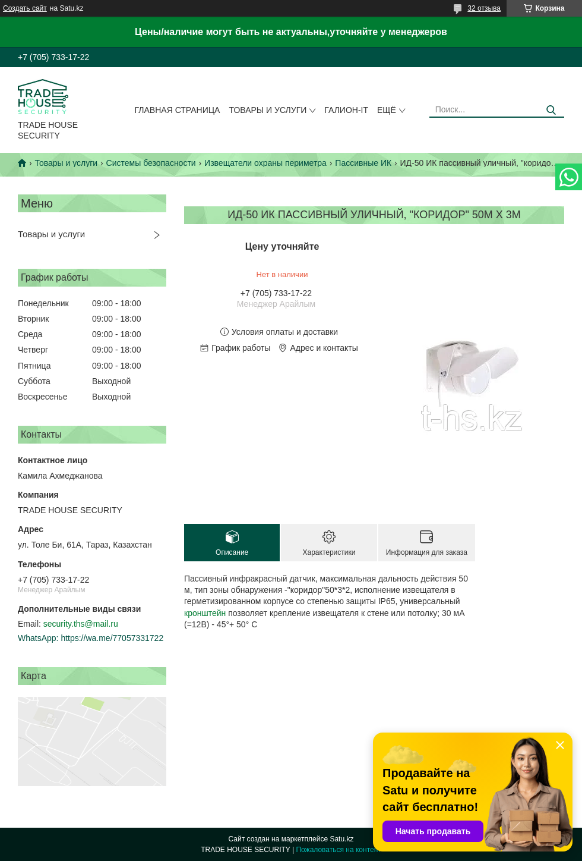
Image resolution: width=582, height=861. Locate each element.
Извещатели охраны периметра (265, 163)
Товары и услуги (267, 110)
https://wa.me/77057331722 (112, 638)
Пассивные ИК (363, 163)
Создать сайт (25, 8)
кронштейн (205, 613)
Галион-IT (346, 110)
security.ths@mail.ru (80, 624)
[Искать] (550, 110)
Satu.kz (341, 839)
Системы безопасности (151, 163)
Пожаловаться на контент (338, 850)
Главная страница (177, 110)
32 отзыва (484, 8)
